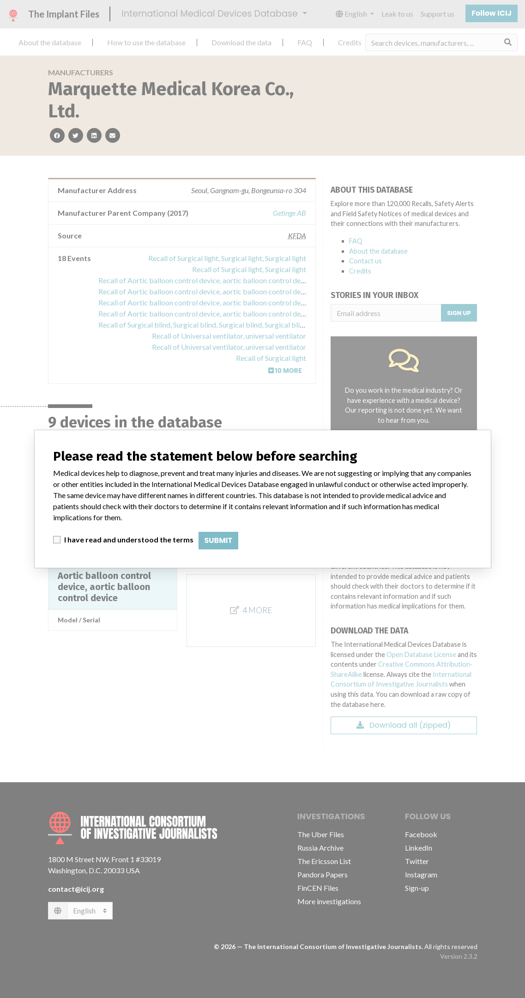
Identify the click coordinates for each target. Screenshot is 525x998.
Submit (219, 540)
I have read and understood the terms (128, 539)
